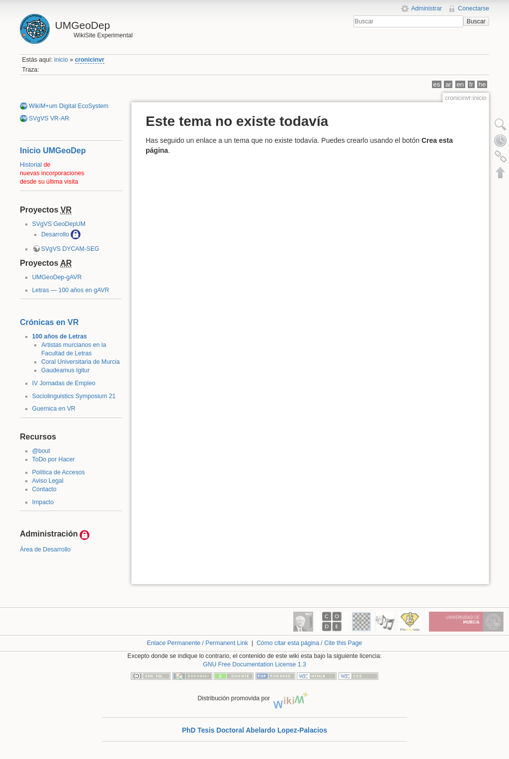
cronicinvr (89, 59)
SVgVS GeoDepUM (59, 223)
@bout (41, 450)
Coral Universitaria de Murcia (80, 361)
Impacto (43, 502)
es (436, 84)
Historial (31, 164)
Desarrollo (55, 234)
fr (471, 84)
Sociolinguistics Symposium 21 (74, 396)
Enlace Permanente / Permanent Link (198, 643)
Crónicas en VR (49, 322)
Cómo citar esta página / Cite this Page (309, 643)
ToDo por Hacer (53, 459)
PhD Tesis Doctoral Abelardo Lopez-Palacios (254, 730)
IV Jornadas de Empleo (63, 383)
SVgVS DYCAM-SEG (70, 248)
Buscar (476, 21)
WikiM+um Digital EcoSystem (68, 106)
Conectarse (473, 8)
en (460, 84)
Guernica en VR (54, 408)
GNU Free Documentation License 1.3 (254, 664)
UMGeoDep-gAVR (57, 277)
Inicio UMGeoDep (52, 150)
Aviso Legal (48, 480)
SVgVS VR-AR (49, 118)
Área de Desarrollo (45, 549)
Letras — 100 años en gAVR (70, 290)
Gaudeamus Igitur (65, 370)
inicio (61, 59)
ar (448, 84)
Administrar (426, 8)
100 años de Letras (59, 336)
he (482, 84)
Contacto (44, 489)
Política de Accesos (58, 472)
